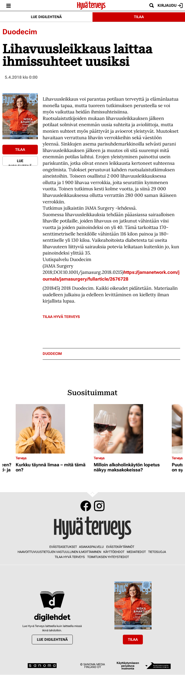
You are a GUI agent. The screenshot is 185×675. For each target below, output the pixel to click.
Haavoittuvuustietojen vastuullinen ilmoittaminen (59, 552)
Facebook (85, 506)
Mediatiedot (136, 552)
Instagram (99, 506)
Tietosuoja (157, 552)
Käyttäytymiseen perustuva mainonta (128, 665)
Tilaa (139, 17)
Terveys (21, 458)
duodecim (52, 354)
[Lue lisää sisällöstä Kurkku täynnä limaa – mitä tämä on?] (53, 429)
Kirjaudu (170, 5)
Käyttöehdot (113, 552)
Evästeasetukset (63, 547)
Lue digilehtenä (46, 17)
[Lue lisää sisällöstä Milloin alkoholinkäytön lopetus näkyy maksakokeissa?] (131, 429)
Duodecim (19, 32)
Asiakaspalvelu (91, 547)
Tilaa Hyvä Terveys (61, 317)
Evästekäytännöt (120, 547)
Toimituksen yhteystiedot (108, 557)
